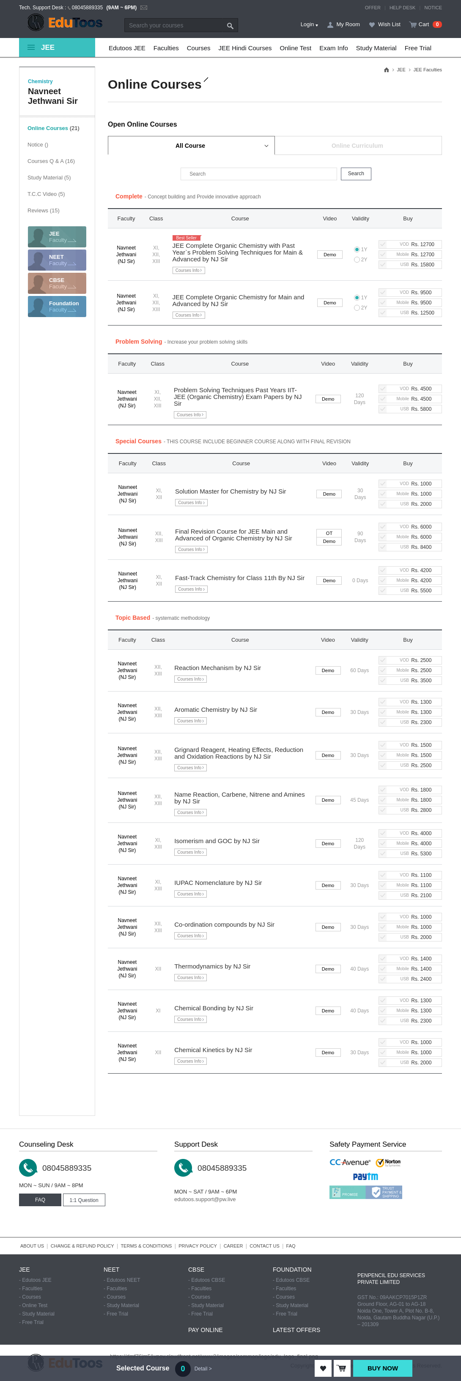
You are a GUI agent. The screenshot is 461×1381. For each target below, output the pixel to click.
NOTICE (433, 7)
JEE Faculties (428, 69)
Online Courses (53, 128)
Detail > (203, 1369)
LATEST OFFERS (296, 1330)
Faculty (67, 237)
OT (329, 533)
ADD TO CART (342, 1368)
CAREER (233, 1245)
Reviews (43, 210)
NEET (111, 1269)
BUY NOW (383, 1368)
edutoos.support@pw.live (205, 1199)
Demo (330, 254)
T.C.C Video (46, 194)
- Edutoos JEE (35, 1280)
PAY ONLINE (205, 1330)
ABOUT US (32, 1245)
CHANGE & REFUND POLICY (82, 1245)
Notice (37, 144)
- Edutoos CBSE (206, 1280)
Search (230, 25)
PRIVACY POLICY (197, 1245)
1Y (361, 249)
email (143, 8)
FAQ (40, 1200)
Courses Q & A (51, 161)
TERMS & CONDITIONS (146, 1245)
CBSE (196, 1269)
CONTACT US (265, 1245)
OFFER (373, 7)
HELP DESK (403, 7)
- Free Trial (31, 1322)
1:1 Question (84, 1200)
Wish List (389, 24)
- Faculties (30, 1288)
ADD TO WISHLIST (323, 1368)
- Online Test (33, 1305)
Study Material (49, 177)
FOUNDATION (292, 1269)
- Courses (30, 1297)
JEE (401, 69)
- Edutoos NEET (122, 1280)
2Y (361, 260)
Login (307, 24)
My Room (348, 24)
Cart (424, 24)
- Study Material (37, 1314)
